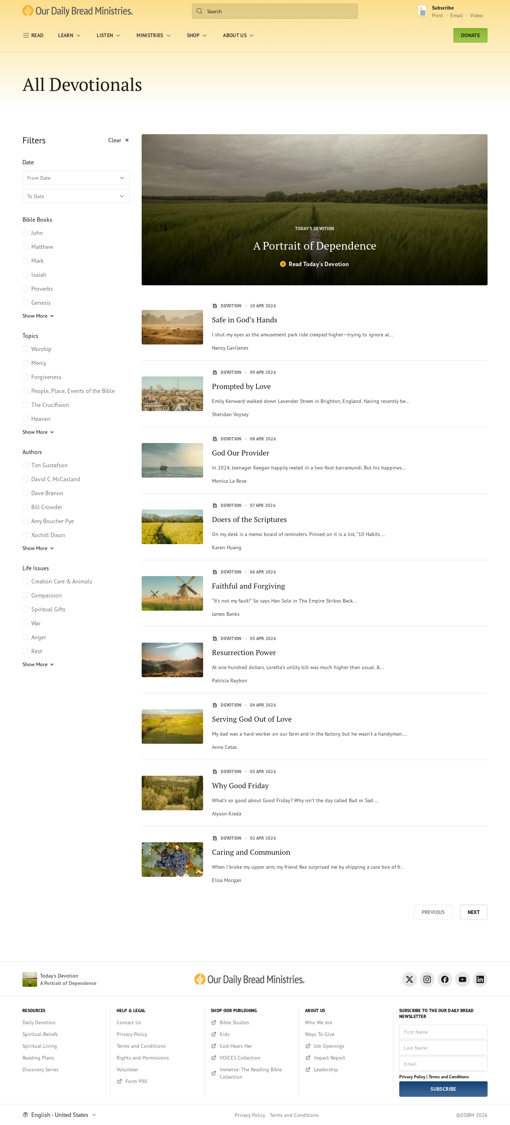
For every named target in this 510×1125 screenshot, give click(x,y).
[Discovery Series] (63, 1069)
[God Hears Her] (252, 1046)
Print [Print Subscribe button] (437, 15)
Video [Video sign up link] (476, 15)
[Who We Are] (346, 1022)
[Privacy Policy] (158, 1034)
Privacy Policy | (413, 1076)
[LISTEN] (109, 35)
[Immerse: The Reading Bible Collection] (252, 1073)
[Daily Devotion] (63, 1022)
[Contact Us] (158, 1022)
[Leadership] (346, 1069)
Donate (470, 35)
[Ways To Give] (346, 1034)
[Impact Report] (346, 1057)
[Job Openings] (346, 1046)
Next (474, 912)
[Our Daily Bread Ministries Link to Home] (77, 11)
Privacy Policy (250, 1115)
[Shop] (197, 35)
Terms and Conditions (449, 1076)
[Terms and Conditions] (158, 1046)
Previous (433, 912)
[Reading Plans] (63, 1057)
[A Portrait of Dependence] (315, 209)
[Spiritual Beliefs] (63, 1034)
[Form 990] (158, 1081)
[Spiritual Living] (63, 1046)
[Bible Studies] (252, 1022)
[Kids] (252, 1034)
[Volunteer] (158, 1069)
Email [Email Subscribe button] (456, 15)
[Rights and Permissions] (158, 1057)
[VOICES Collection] (252, 1057)
